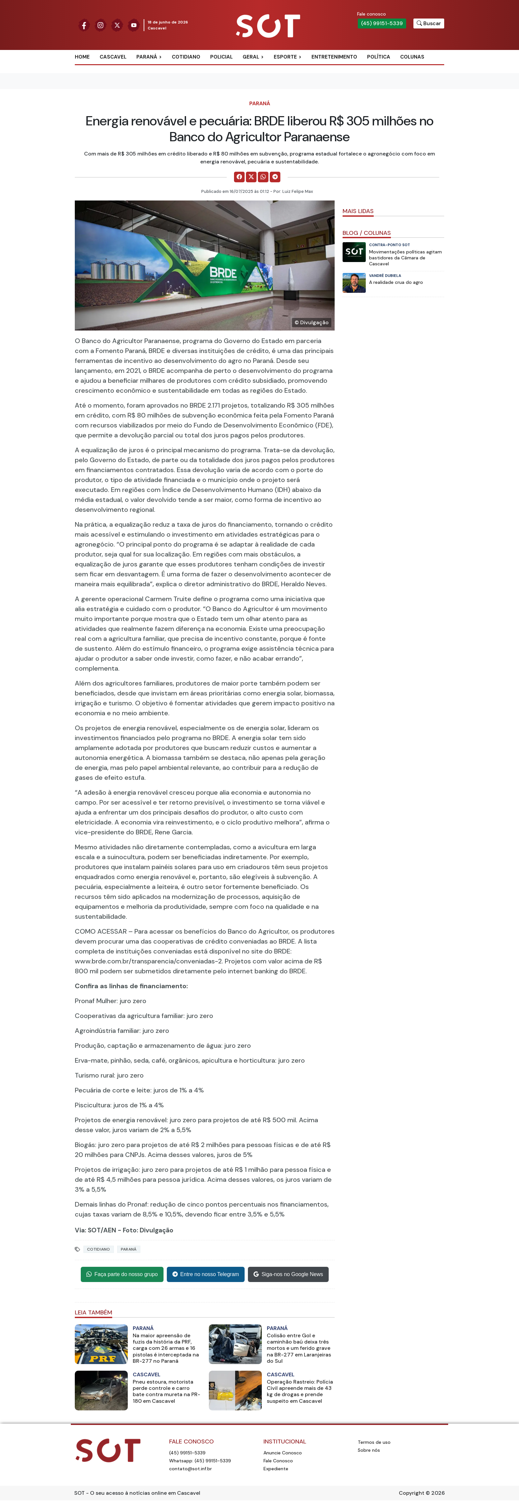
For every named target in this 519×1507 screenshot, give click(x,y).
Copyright (411, 1492)
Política (378, 57)
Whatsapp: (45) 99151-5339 (200, 1461)
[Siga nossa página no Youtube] (133, 24)
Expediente (275, 1469)
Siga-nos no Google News (288, 1274)
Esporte (285, 57)
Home (82, 57)
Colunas (412, 57)
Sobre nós (369, 1450)
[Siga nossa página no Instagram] (100, 24)
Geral (251, 57)
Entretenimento (334, 57)
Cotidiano (186, 57)
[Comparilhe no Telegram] (275, 177)
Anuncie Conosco (282, 1453)
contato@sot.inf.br (190, 1469)
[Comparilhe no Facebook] (239, 177)
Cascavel (113, 57)
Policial (221, 57)
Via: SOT (88, 1230)
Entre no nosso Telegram (205, 1274)
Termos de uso (374, 1442)
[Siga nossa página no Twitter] (117, 24)
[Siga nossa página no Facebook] (84, 24)
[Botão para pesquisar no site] (428, 23)
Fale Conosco (278, 1461)
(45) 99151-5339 (382, 23)
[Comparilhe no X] (251, 177)
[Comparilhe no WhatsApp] (263, 177)
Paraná (146, 57)
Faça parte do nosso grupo (122, 1274)
